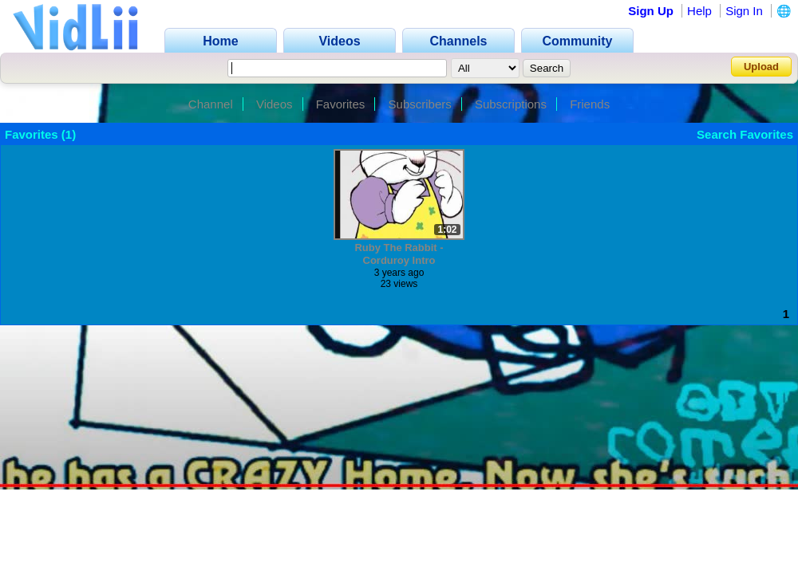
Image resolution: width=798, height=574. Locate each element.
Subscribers (420, 104)
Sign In (744, 11)
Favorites (340, 104)
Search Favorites (745, 134)
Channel (210, 104)
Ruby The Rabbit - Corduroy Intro (398, 254)
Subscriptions (511, 104)
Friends (590, 104)
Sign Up (651, 11)
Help (699, 11)
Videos (274, 104)
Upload (761, 67)
